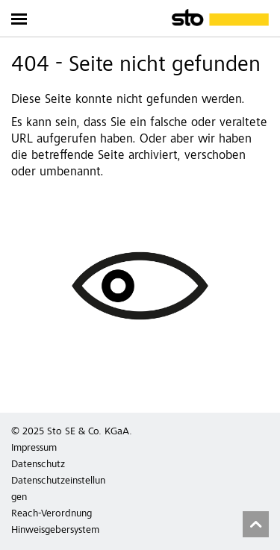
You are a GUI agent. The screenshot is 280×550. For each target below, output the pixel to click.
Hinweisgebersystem (55, 530)
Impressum (34, 448)
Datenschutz (38, 465)
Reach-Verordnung (51, 514)
